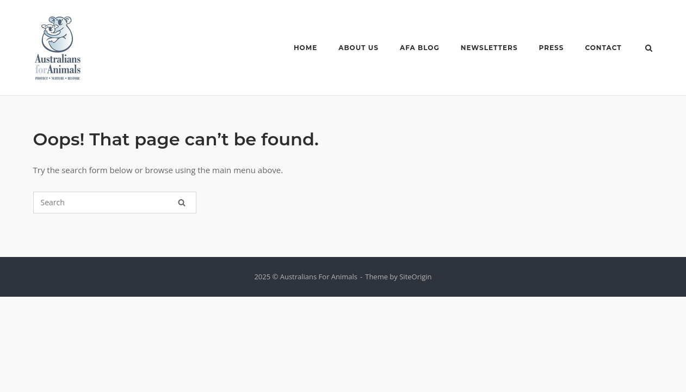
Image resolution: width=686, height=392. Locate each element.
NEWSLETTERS (489, 48)
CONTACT (603, 48)
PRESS (551, 48)
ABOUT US (358, 48)
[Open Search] (648, 49)
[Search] (181, 202)
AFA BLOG (420, 48)
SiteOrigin (415, 276)
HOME (305, 48)
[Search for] (114, 202)
